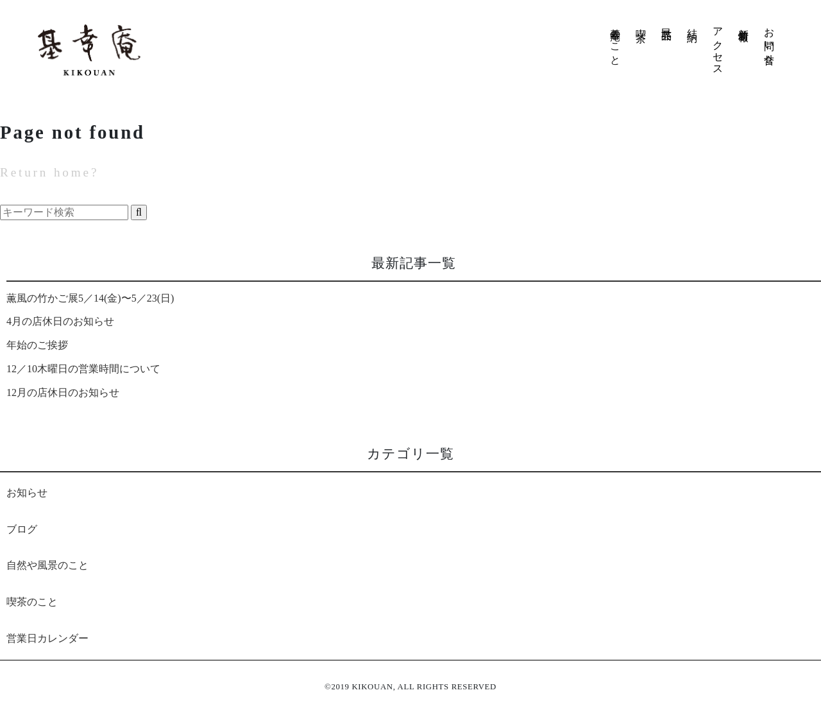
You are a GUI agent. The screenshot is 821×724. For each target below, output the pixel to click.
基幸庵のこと (611, 41)
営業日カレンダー (47, 638)
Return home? (49, 172)
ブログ (21, 529)
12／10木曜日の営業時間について (83, 368)
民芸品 (666, 22)
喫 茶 (641, 23)
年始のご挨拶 (37, 345)
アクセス (718, 46)
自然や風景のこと (47, 565)
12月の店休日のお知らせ (62, 392)
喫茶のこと (32, 601)
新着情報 (743, 22)
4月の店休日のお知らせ (60, 321)
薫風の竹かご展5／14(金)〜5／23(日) (90, 298)
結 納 (692, 23)
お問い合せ (769, 40)
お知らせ (26, 492)
